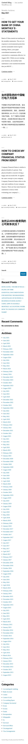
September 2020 (8, 467)
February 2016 (7, 591)
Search (4, 270)
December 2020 (8, 459)
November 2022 (8, 402)
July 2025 (6, 338)
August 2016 (7, 574)
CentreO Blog (6, 3)
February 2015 (7, 624)
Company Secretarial (9, 703)
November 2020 (8, 461)
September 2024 (8, 355)
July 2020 (6, 473)
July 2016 (6, 577)
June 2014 (6, 647)
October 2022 (7, 405)
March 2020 (7, 484)
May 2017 (6, 549)
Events (5, 709)
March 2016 (7, 588)
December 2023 (8, 377)
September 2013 (8, 672)
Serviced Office (8, 726)
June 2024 (6, 363)
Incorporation (7, 714)
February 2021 (7, 453)
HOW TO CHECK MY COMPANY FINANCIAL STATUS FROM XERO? (13, 155)
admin (4, 79)
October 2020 (7, 464)
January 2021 (7, 456)
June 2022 (6, 414)
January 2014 (7, 661)
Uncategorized (6, 81)
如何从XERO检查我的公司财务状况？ (14, 222)
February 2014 (7, 658)
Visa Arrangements (9, 731)
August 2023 (7, 388)
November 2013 (8, 667)
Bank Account (6, 137)
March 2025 (7, 346)
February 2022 (7, 425)
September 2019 (8, 495)
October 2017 (7, 535)
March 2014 (7, 655)
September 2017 (8, 537)
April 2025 (6, 343)
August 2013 (7, 675)
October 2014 (7, 636)
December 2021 (8, 431)
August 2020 (7, 470)
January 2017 (7, 560)
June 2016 (6, 580)
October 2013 (7, 670)
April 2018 (6, 518)
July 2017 (6, 543)
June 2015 (6, 613)
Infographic (6, 717)
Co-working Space (9, 700)
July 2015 (6, 610)
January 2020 (7, 490)
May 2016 (6, 582)
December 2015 (8, 596)
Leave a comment (18, 81)
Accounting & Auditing (8, 207)
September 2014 (8, 639)
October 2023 (7, 383)
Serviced (6, 723)
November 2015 (8, 599)
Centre (5, 695)
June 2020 (6, 476)
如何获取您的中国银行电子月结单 (13, 96)
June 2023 (6, 394)
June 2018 (6, 512)
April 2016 (6, 585)
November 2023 (8, 380)
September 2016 (8, 571)
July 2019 (6, 501)
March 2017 (7, 554)
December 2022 (8, 400)
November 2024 (8, 352)
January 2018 (7, 526)
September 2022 (8, 408)
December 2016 (8, 563)
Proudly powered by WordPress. (16, 740)
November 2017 (8, 532)
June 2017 (6, 546)
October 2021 (7, 433)
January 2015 (7, 627)
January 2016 (7, 594)
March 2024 (7, 369)
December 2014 (8, 630)
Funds (5, 712)
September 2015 (8, 605)
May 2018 (6, 515)
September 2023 (8, 386)
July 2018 (6, 509)
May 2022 (6, 416)
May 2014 (6, 650)
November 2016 (8, 565)
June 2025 (6, 341)
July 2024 (6, 360)
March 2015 (7, 622)
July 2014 (6, 644)
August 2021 (7, 436)
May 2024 (6, 366)
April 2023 (6, 397)
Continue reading (8, 71)
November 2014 (8, 633)
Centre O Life (7, 697)
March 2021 (7, 450)
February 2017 (7, 557)
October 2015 (7, 602)
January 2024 (7, 374)
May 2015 (6, 616)
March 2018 (7, 520)
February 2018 (7, 523)
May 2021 (6, 445)
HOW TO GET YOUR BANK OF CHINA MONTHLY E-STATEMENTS (13, 26)
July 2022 (6, 411)
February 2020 (7, 487)
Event (5, 706)
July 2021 (6, 439)
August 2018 (7, 506)
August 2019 (7, 498)
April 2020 (6, 481)
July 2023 (6, 391)
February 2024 (7, 371)
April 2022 (6, 419)
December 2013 (8, 664)
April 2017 (6, 551)
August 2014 (7, 641)
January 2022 (7, 428)
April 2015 (6, 619)
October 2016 (7, 568)
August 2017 (7, 540)
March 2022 (7, 422)
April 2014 (6, 653)
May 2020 (6, 478)
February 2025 (7, 349)
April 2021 (6, 447)
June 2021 (6, 442)
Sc (11, 137)
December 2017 (8, 529)
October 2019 (7, 492)
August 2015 (7, 608)
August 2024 (7, 357)
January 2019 (7, 504)
